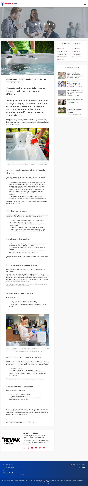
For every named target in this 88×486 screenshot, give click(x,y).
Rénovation (76, 54)
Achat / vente (62, 54)
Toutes (60, 48)
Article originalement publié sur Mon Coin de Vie (20, 422)
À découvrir (62, 51)
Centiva (47, 483)
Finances (76, 48)
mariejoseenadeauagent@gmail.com (18, 474)
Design (60, 59)
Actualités (62, 57)
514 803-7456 (10, 472)
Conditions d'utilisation (79, 480)
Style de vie (11, 79)
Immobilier (76, 51)
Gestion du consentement (44, 481)
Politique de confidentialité (64, 480)
